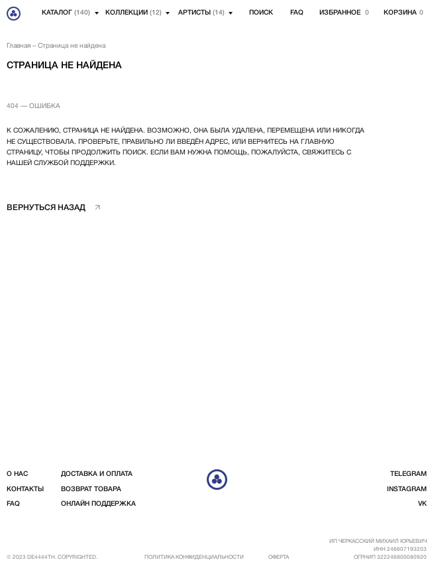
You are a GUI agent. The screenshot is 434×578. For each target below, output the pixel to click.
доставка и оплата (97, 474)
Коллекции (133, 13)
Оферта (278, 557)
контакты (25, 489)
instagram (407, 489)
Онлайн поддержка (98, 504)
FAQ (296, 13)
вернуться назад (46, 207)
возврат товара (91, 489)
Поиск (261, 13)
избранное (339, 13)
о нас (17, 474)
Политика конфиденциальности (194, 557)
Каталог (66, 13)
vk (422, 504)
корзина (400, 13)
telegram (408, 474)
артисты (201, 13)
